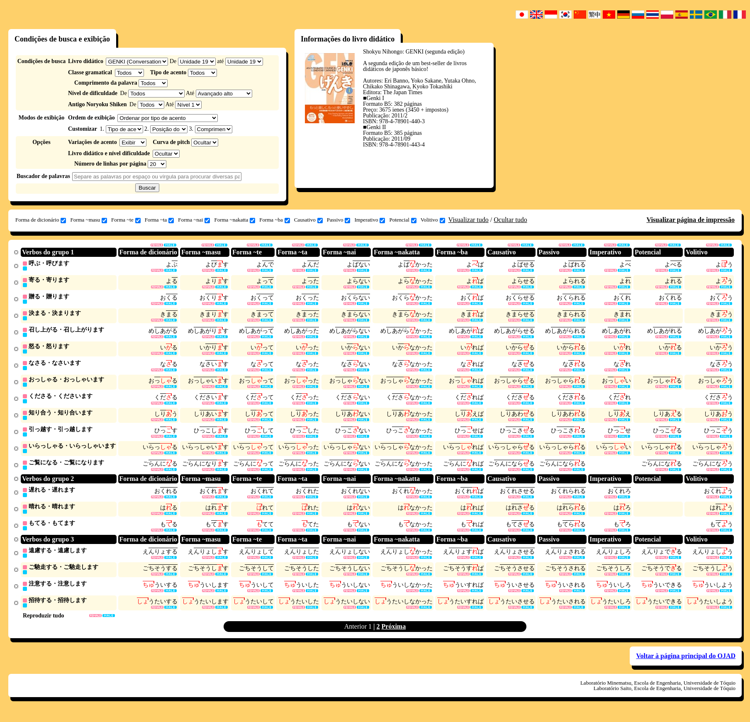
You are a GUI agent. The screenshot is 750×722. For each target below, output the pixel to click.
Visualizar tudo (468, 219)
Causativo (308, 220)
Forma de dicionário (40, 220)
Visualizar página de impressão (690, 219)
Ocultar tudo (510, 219)
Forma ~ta (159, 220)
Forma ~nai (194, 220)
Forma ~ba (274, 220)
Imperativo (369, 220)
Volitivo (433, 220)
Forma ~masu (88, 220)
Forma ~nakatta (234, 220)
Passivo (339, 220)
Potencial (402, 220)
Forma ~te (126, 220)
